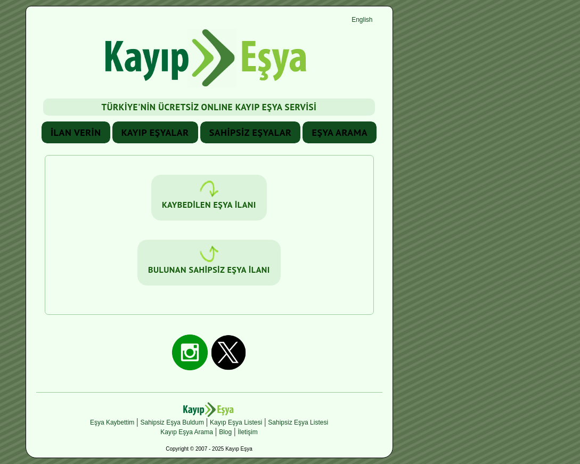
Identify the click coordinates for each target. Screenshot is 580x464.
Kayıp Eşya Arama (186, 432)
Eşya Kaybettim (112, 422)
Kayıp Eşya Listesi (236, 422)
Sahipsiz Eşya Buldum (172, 422)
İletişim (247, 432)
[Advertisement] (475, 165)
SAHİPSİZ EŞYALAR (250, 132)
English (362, 19)
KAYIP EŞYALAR (155, 132)
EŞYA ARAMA (339, 132)
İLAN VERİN (76, 132)
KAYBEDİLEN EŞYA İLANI (209, 195)
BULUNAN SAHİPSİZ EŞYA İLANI (209, 260)
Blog (225, 432)
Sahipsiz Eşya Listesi (298, 422)
